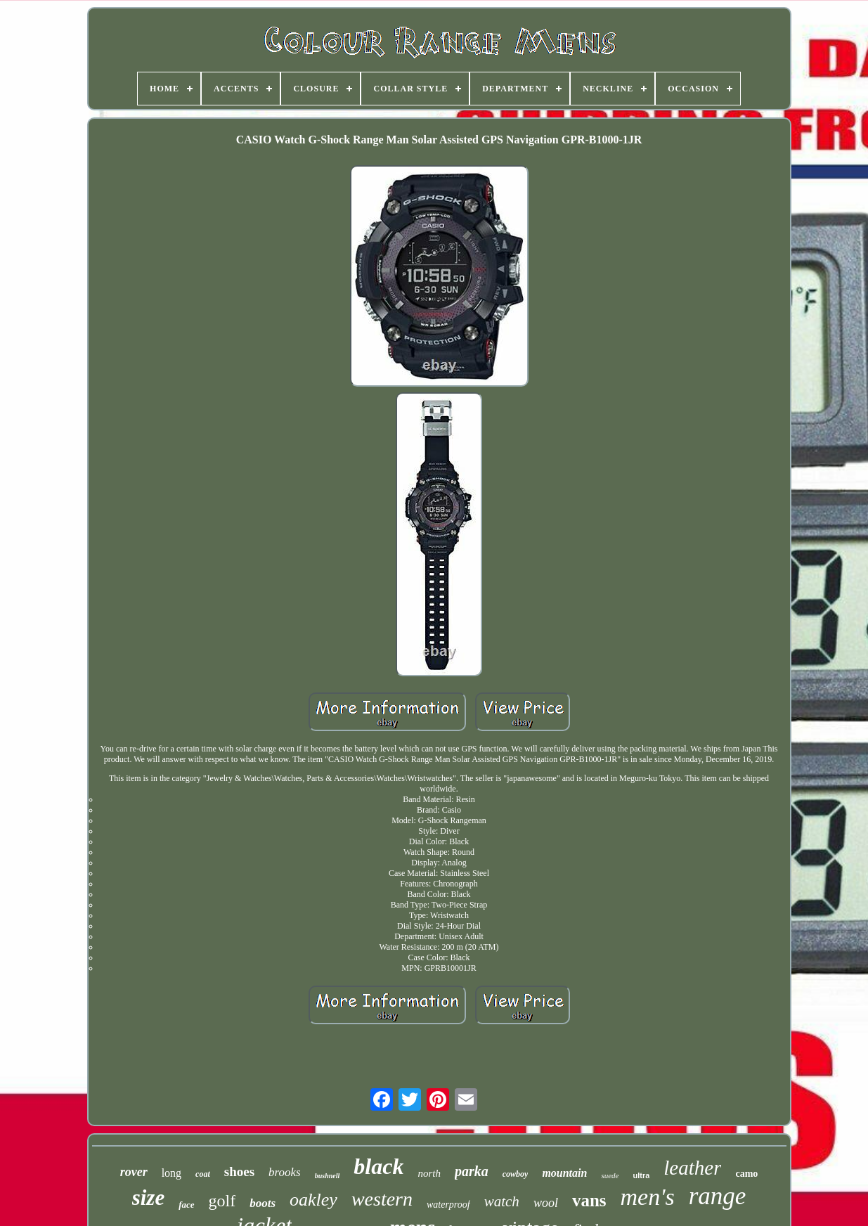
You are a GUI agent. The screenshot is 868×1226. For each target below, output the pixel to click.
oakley (313, 1199)
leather (692, 1167)
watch (501, 1201)
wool (545, 1203)
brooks (284, 1172)
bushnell (327, 1176)
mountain (564, 1173)
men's (648, 1197)
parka (471, 1171)
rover (134, 1172)
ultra (641, 1175)
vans (589, 1200)
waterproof (448, 1204)
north (429, 1173)
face (186, 1204)
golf (222, 1201)
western (382, 1199)
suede (609, 1175)
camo (746, 1173)
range (717, 1196)
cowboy (516, 1174)
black (378, 1166)
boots (263, 1203)
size (148, 1197)
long (171, 1173)
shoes (239, 1171)
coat (202, 1174)
